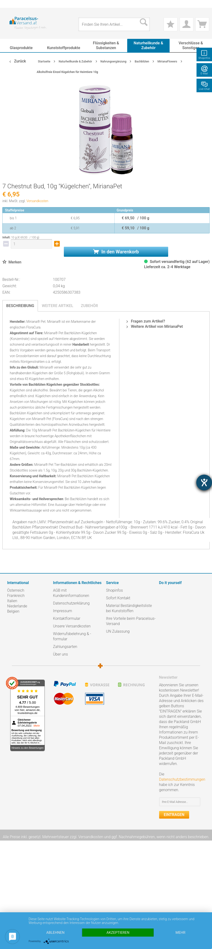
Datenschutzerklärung (71, 603)
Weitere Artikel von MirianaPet (154, 326)
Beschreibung (20, 305)
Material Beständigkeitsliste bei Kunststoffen (129, 608)
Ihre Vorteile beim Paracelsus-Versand (131, 621)
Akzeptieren (117, 932)
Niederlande (17, 606)
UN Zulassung (118, 631)
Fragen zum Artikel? (145, 321)
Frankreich (16, 595)
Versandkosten (37, 201)
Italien (12, 601)
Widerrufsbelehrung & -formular (72, 636)
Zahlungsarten (65, 646)
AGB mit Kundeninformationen (71, 593)
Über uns (60, 654)
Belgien (13, 611)
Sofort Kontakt (118, 598)
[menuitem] (9, 4)
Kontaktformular (67, 618)
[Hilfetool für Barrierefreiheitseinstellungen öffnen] (204, 482)
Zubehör (89, 305)
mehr (181, 932)
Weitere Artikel (57, 305)
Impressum (62, 611)
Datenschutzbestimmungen (182, 779)
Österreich (15, 590)
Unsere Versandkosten (72, 626)
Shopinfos (114, 590)
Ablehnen (55, 932)
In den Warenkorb (116, 252)
